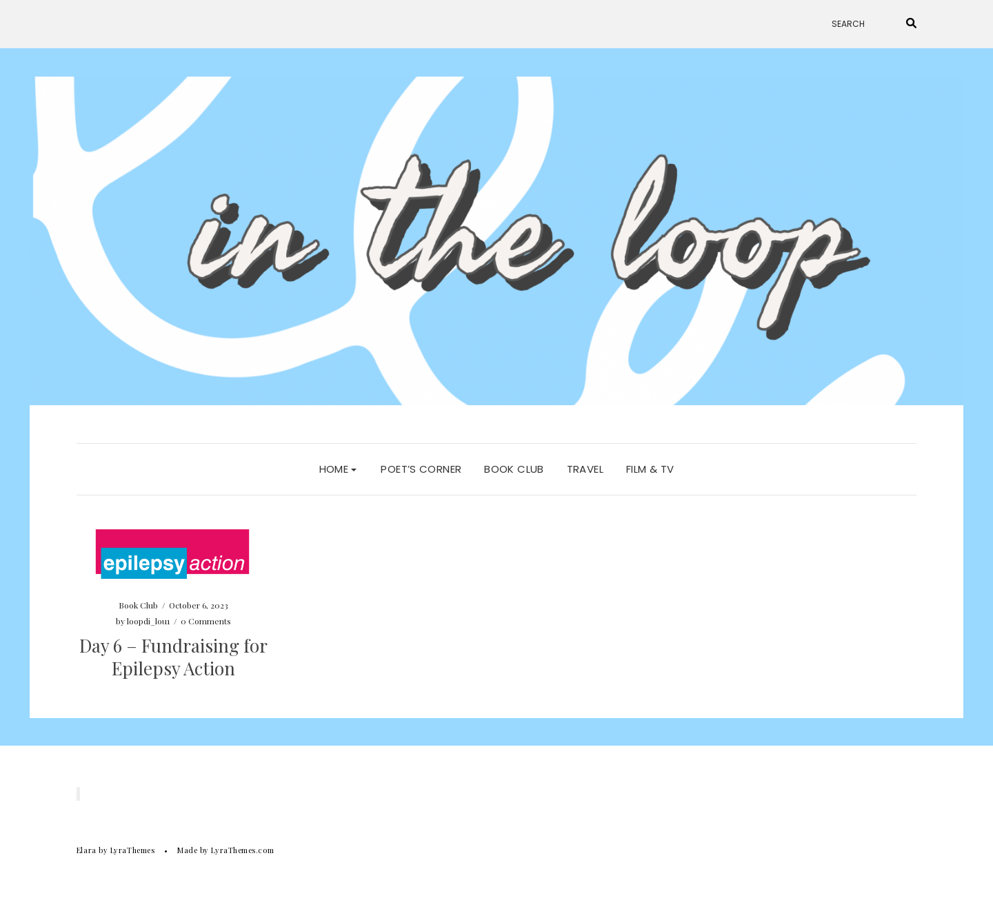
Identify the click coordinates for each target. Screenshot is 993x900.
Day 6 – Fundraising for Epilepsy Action (173, 657)
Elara (87, 850)
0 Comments (206, 620)
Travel (585, 469)
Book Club (513, 469)
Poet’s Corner (421, 469)
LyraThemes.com (242, 850)
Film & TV (650, 469)
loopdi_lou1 (148, 620)
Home (338, 469)
